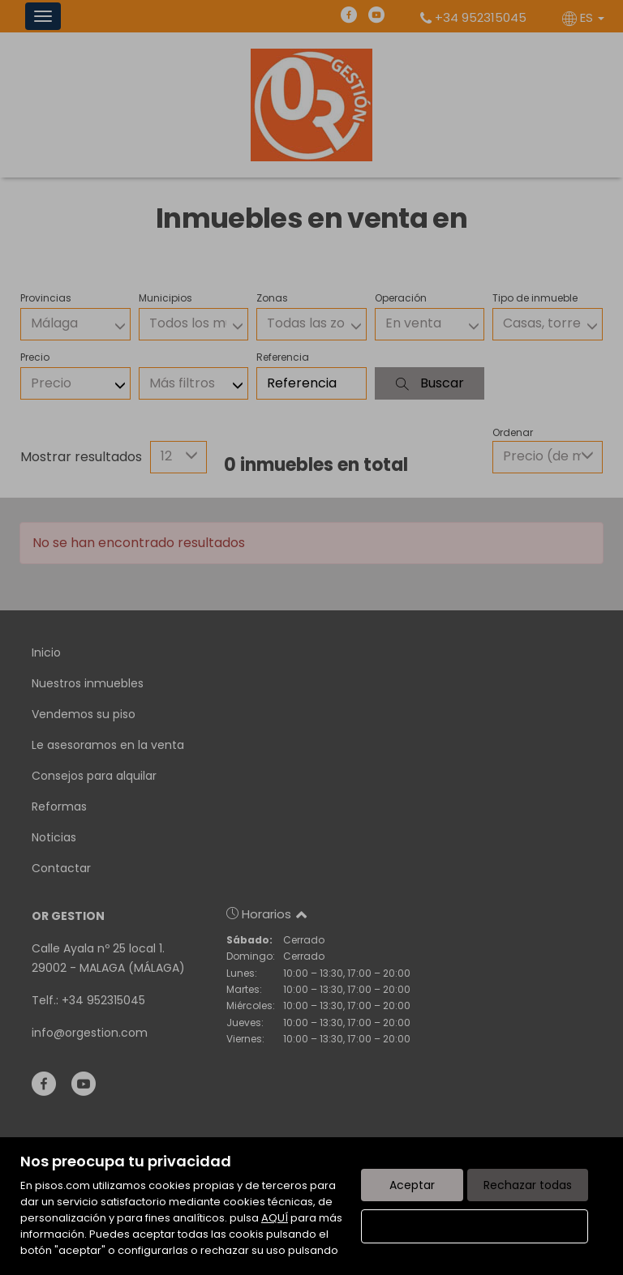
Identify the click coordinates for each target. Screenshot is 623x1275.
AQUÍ (274, 1218)
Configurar (475, 1226)
